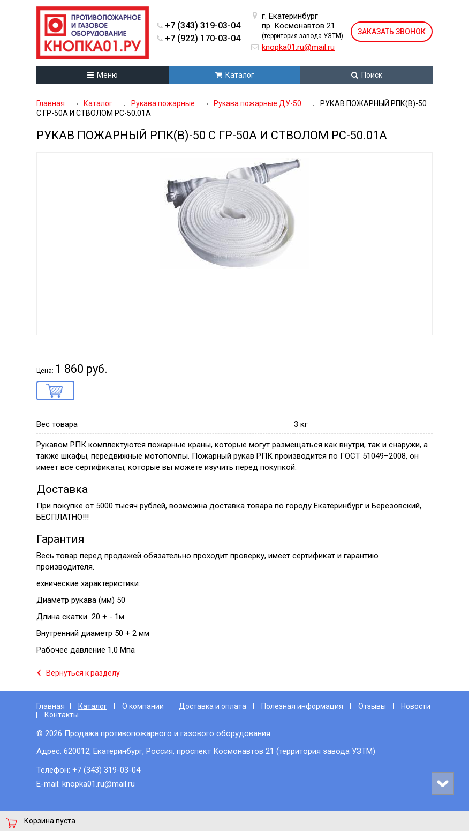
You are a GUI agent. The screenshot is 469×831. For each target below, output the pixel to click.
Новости (415, 706)
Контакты (61, 714)
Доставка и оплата (212, 706)
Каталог (92, 706)
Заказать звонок (392, 31)
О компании (143, 706)
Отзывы (372, 706)
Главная (50, 706)
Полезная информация (302, 706)
